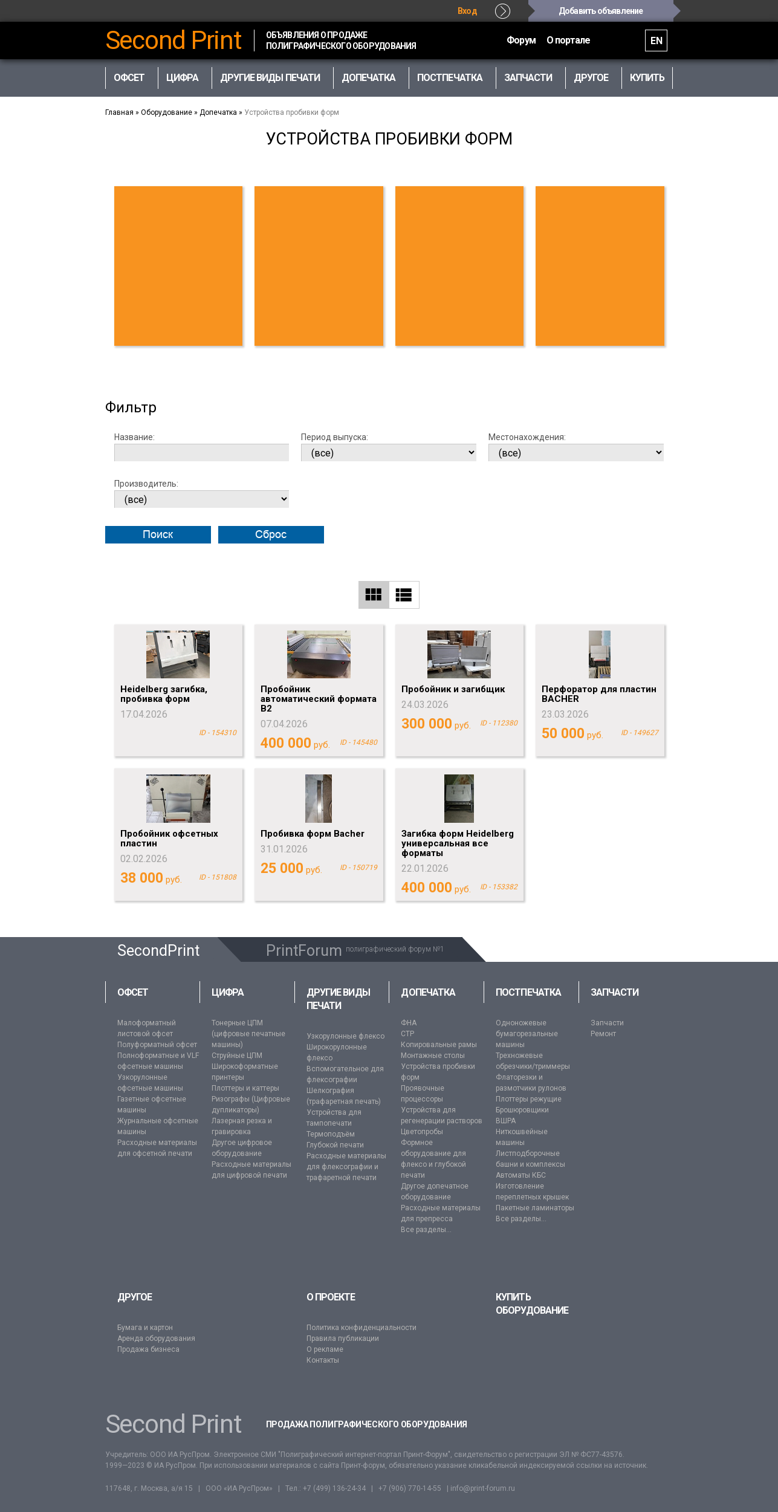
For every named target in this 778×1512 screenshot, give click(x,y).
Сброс (271, 534)
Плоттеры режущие (529, 1099)
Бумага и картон (145, 1327)
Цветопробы (422, 1132)
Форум (521, 40)
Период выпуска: (334, 437)
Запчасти (615, 992)
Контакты (322, 1360)
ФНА (409, 1023)
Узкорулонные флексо (345, 1036)
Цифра (228, 992)
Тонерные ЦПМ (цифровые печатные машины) (248, 1034)
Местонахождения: (527, 437)
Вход (467, 11)
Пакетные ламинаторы (535, 1208)
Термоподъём (330, 1134)
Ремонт (603, 1034)
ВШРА (506, 1121)
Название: (134, 437)
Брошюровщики (522, 1110)
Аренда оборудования (156, 1338)
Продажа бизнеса (148, 1349)
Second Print (173, 40)
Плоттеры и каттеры (245, 1088)
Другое (134, 1297)
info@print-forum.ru (482, 1488)
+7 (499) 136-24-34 (334, 1488)
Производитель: (146, 483)
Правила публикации (342, 1338)
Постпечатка (528, 992)
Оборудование (166, 112)
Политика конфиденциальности (361, 1327)
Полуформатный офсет (157, 1044)
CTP (407, 1034)
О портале (568, 40)
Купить (647, 77)
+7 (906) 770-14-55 (409, 1488)
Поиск (158, 534)
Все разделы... (426, 1229)
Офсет (132, 992)
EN (655, 41)
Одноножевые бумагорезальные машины (527, 1034)
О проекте (330, 1297)
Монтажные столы (433, 1055)
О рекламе (324, 1349)
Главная (119, 112)
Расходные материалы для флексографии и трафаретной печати (346, 1167)
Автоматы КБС (521, 1175)
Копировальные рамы (439, 1044)
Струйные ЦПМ (237, 1055)
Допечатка (218, 112)
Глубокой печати (335, 1145)
